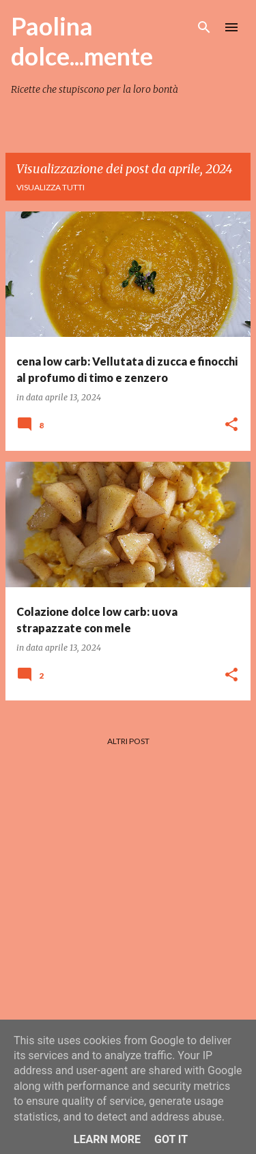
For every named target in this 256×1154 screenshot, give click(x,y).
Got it (171, 1139)
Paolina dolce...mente (82, 41)
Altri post (128, 741)
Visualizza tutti (50, 187)
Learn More (107, 1139)
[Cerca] (204, 27)
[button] (231, 425)
